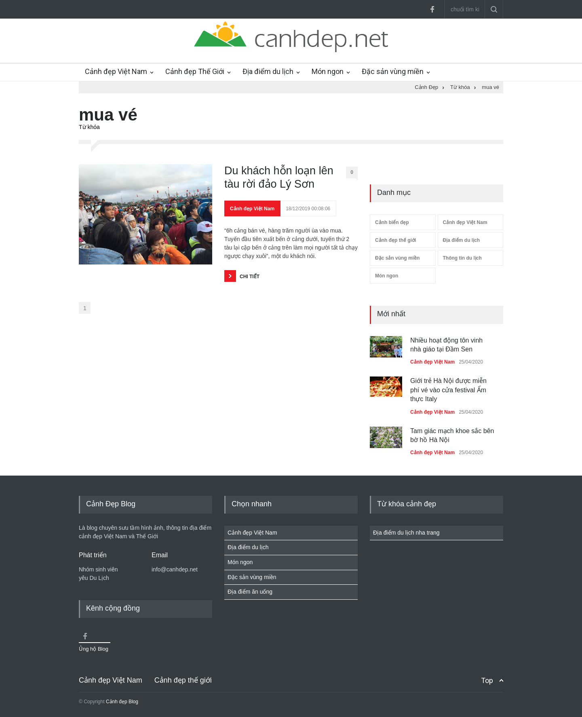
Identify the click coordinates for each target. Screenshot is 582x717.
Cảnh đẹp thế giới (395, 240)
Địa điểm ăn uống (250, 591)
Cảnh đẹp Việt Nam (116, 71)
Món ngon (328, 71)
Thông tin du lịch (462, 258)
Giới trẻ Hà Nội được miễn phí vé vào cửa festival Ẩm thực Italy (448, 389)
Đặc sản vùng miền (393, 71)
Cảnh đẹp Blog (122, 701)
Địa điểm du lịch (267, 71)
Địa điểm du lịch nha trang (406, 532)
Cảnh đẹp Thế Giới (194, 71)
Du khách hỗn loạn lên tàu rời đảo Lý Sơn (278, 177)
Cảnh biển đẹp (392, 222)
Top (487, 680)
